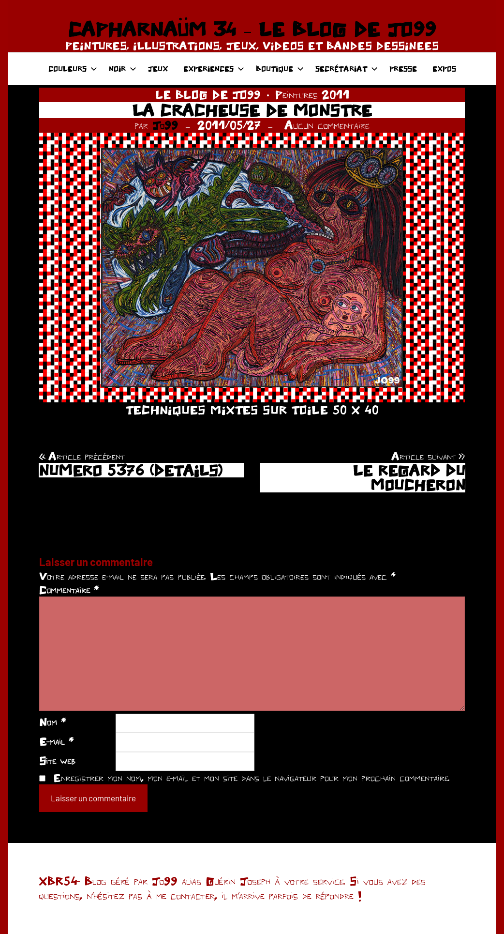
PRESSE (403, 68)
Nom (52, 722)
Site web (57, 760)
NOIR (122, 68)
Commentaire (69, 590)
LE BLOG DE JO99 (208, 94)
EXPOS (444, 68)
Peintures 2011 (312, 94)
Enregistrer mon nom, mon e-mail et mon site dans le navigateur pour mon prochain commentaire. (251, 777)
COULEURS (72, 68)
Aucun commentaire (327, 125)
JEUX (158, 68)
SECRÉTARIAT (346, 68)
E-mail (56, 741)
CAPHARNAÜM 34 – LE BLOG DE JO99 (252, 29)
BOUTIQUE (280, 68)
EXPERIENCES (213, 68)
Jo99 (165, 125)
